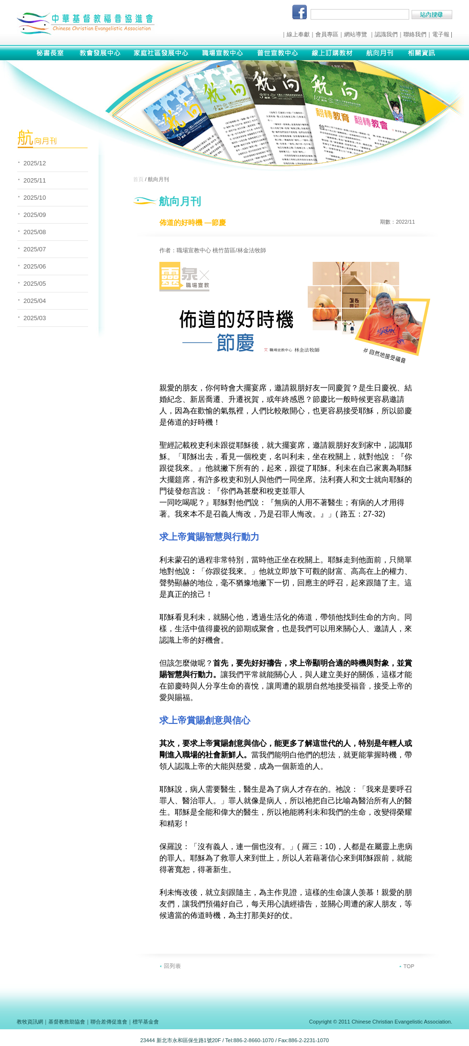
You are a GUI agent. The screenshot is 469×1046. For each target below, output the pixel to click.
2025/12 (34, 163)
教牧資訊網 (30, 1021)
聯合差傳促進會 (108, 1021)
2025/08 (34, 232)
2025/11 (34, 180)
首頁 (138, 179)
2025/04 (34, 300)
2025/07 (34, 249)
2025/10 (34, 197)
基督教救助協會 (66, 1021)
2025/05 (34, 283)
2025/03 (34, 318)
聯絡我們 (414, 34)
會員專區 (326, 34)
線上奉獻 (298, 34)
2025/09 (34, 214)
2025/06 (34, 266)
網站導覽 (355, 34)
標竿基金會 (146, 1021)
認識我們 (386, 34)
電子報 (440, 34)
